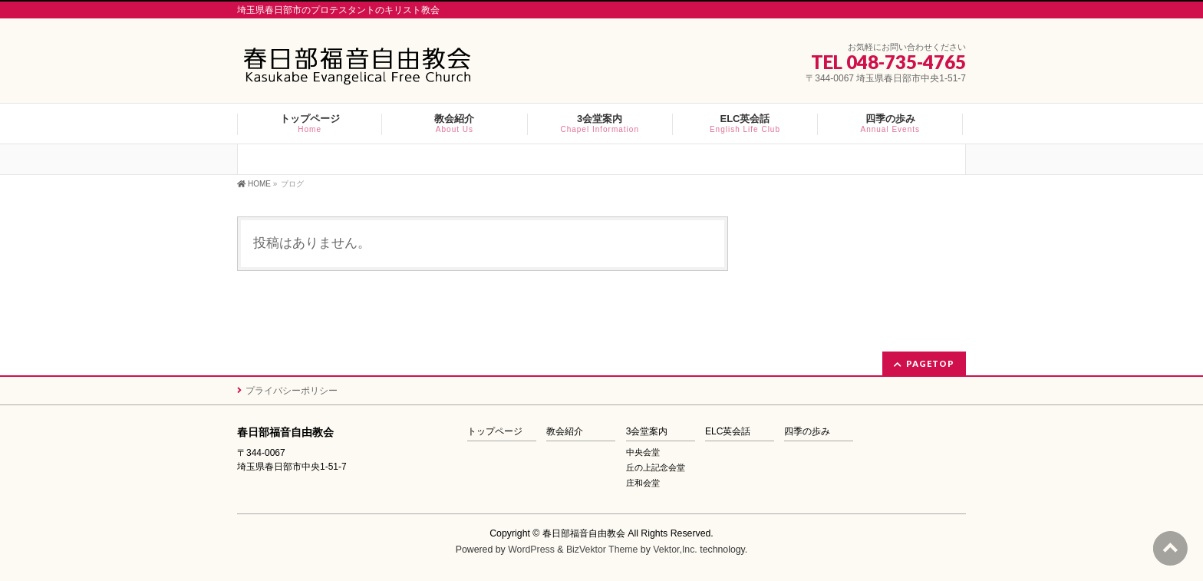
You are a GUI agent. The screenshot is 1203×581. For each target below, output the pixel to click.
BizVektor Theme (602, 549)
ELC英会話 (727, 432)
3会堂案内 (647, 432)
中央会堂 (643, 452)
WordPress (531, 549)
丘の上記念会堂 (655, 467)
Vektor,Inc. (675, 549)
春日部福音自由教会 (583, 533)
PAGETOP (930, 363)
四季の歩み (807, 432)
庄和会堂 (643, 482)
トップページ (494, 432)
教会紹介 (564, 432)
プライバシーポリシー (292, 390)
